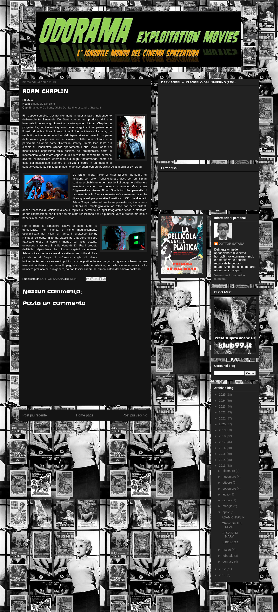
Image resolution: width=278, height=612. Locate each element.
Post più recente (35, 415)
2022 (222, 412)
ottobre (228, 482)
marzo (227, 549)
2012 (222, 569)
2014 (222, 459)
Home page (85, 415)
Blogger (162, 603)
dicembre (229, 471)
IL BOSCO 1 (230, 542)
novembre (230, 476)
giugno (227, 500)
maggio (228, 506)
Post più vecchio (135, 415)
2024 (222, 400)
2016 (222, 448)
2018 (222, 436)
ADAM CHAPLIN (233, 517)
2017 (222, 442)
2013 (222, 465)
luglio (227, 494)
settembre (230, 488)
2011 (222, 575)
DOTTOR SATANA (231, 243)
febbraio (228, 555)
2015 (222, 453)
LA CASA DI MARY (230, 534)
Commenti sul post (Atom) (91, 429)
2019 (222, 430)
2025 (222, 394)
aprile (227, 512)
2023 (222, 406)
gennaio (228, 561)
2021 (222, 418)
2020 (222, 424)
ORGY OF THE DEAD (232, 525)
